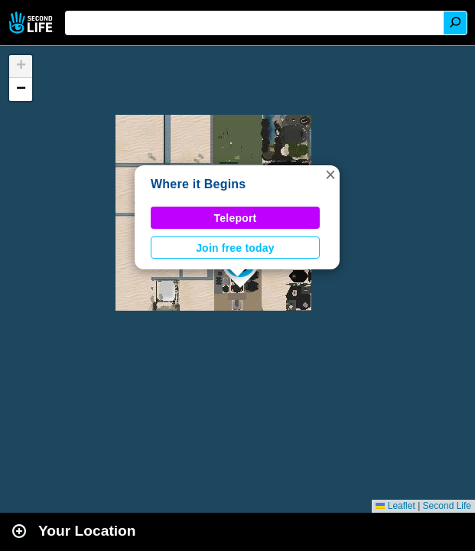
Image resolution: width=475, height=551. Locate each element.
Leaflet (395, 505)
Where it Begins (198, 184)
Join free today (235, 248)
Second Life (32, 22)
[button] (330, 174)
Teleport (235, 218)
